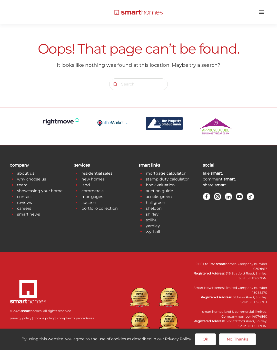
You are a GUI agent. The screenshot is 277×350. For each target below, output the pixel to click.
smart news (28, 214)
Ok (205, 339)
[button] (261, 12)
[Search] (138, 84)
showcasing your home (40, 191)
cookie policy (44, 318)
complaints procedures (75, 318)
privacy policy (20, 318)
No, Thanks (237, 339)
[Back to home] (138, 12)
